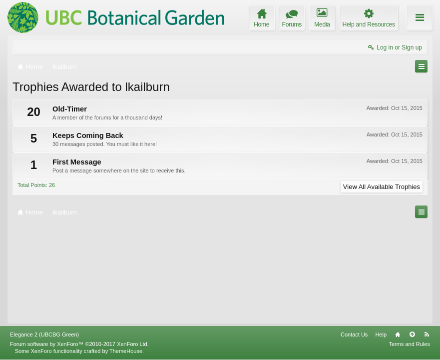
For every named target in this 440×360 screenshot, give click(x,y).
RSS (426, 334)
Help (381, 335)
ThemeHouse (125, 351)
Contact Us (354, 335)
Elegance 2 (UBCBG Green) (44, 335)
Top (412, 334)
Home (397, 334)
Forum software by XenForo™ (79, 344)
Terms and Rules (409, 344)
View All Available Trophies (381, 186)
